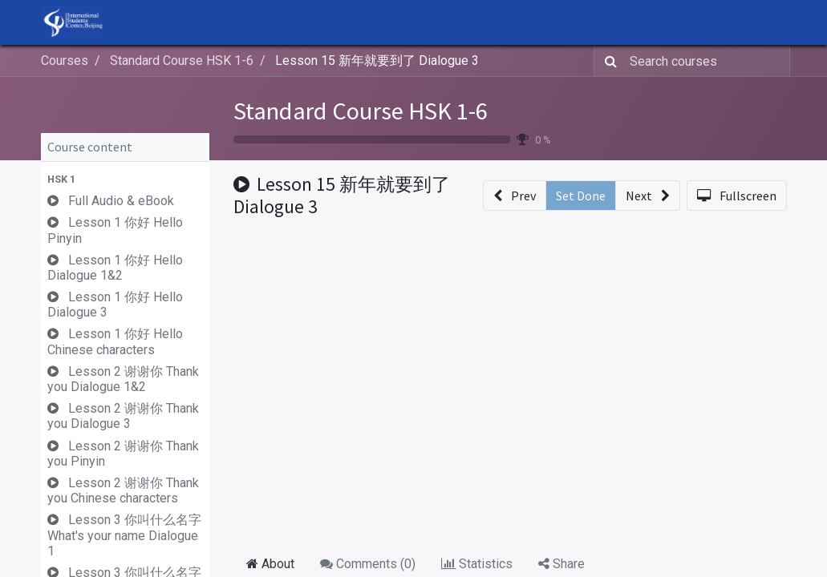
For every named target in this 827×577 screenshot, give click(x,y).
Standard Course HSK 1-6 (360, 110)
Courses (64, 60)
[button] (125, 179)
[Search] (607, 61)
